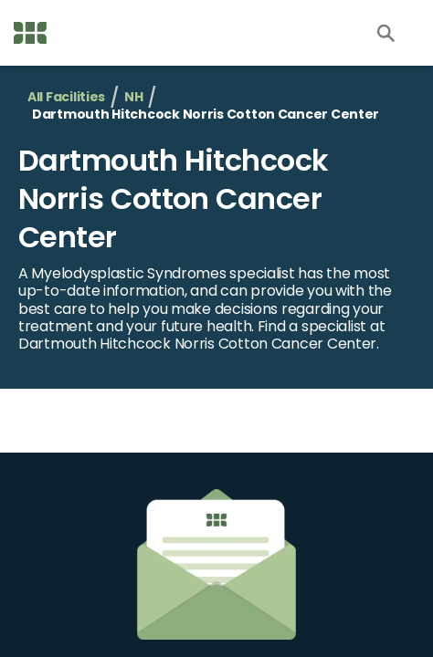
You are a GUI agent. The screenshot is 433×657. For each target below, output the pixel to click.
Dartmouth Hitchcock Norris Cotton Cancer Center (173, 198)
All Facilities (66, 97)
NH (133, 97)
